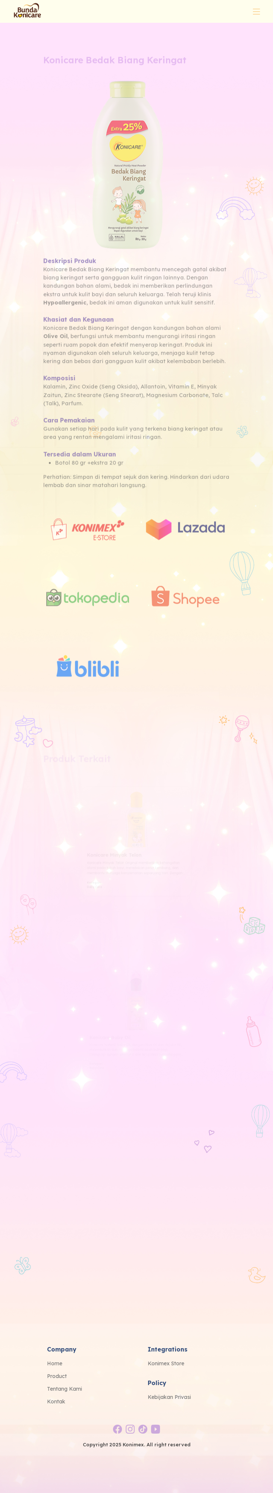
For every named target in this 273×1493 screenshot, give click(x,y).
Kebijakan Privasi (169, 1397)
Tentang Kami (64, 1388)
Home (54, 1363)
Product (57, 1376)
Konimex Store (166, 1363)
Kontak (56, 1401)
